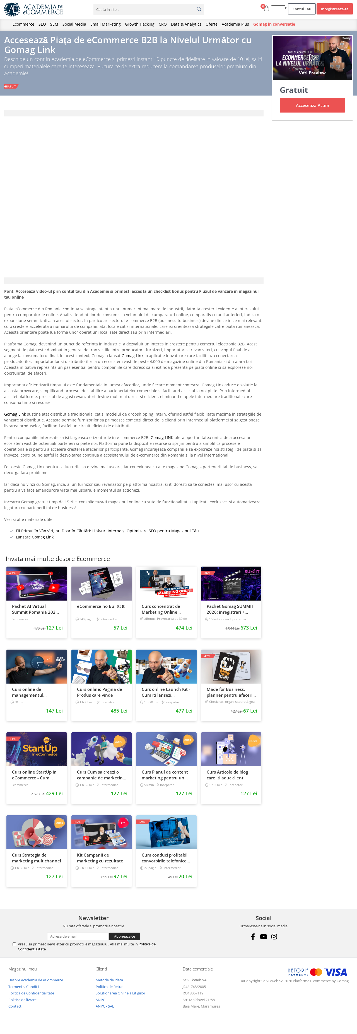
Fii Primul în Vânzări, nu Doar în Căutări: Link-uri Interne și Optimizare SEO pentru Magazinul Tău (107, 535)
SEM (54, 24)
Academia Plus (235, 24)
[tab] (134, 117)
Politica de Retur (109, 990)
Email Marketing (105, 24)
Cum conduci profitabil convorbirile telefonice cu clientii (164, 862)
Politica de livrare (22, 1003)
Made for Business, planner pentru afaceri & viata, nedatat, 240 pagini (229, 696)
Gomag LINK (162, 442)
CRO (163, 24)
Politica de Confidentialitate (31, 997)
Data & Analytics (186, 24)
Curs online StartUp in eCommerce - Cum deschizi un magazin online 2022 (34, 779)
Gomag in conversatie (274, 24)
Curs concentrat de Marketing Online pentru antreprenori (162, 613)
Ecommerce (23, 24)
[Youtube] (264, 941)
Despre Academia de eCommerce (35, 984)
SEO (42, 24)
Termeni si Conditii (23, 990)
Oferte (212, 24)
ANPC (100, 1003)
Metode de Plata (109, 984)
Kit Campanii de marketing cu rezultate (100, 862)
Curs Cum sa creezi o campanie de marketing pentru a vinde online (101, 779)
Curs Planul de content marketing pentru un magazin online (165, 779)
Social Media (74, 24)
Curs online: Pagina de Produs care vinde (99, 696)
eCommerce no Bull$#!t (101, 610)
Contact (14, 1010)
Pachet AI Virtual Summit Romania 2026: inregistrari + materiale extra (35, 613)
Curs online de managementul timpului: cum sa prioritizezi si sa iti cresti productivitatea (36, 696)
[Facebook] (253, 941)
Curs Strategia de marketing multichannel (36, 862)
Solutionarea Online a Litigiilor (120, 997)
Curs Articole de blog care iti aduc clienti (227, 779)
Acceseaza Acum (312, 110)
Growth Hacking (140, 24)
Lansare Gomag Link (35, 541)
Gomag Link (132, 360)
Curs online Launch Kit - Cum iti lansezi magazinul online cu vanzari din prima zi (166, 696)
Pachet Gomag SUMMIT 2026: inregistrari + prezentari (230, 613)
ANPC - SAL (105, 1010)
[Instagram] (274, 941)
